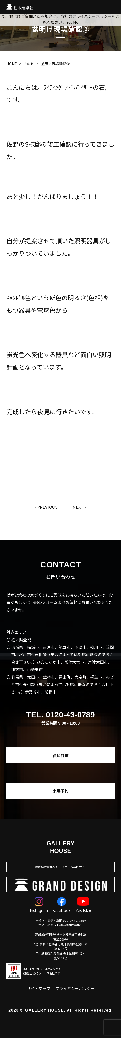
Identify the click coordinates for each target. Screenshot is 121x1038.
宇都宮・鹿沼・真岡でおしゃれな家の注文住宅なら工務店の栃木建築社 (60, 922)
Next (78, 507)
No (76, 22)
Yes (69, 22)
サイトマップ (38, 988)
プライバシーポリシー (75, 988)
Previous (47, 507)
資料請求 (61, 755)
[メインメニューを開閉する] (113, 7)
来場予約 (61, 791)
